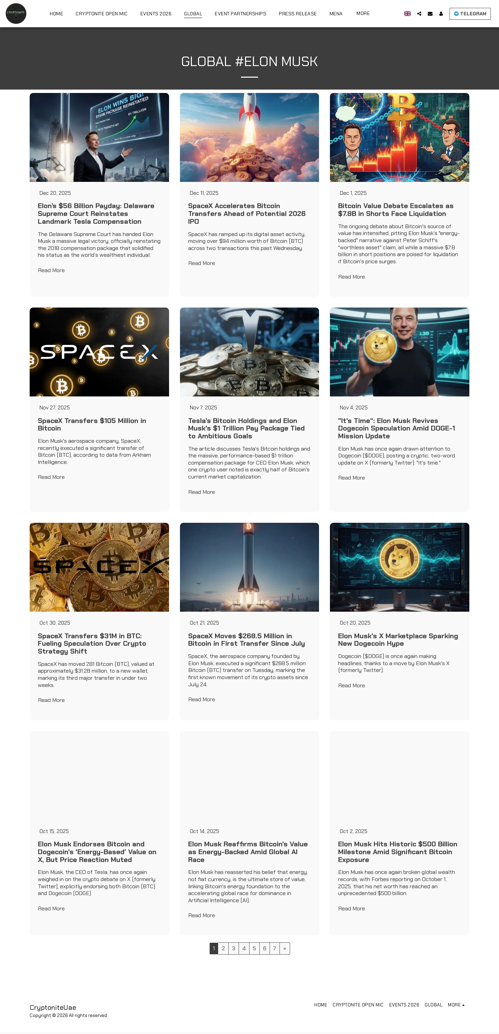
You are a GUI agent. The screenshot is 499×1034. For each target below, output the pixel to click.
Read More (51, 270)
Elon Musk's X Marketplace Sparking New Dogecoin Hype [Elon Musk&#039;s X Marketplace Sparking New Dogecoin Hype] (398, 641)
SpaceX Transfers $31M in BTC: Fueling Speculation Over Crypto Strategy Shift (92, 645)
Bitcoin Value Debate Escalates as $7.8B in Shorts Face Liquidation (396, 210)
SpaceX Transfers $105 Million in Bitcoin (92, 425)
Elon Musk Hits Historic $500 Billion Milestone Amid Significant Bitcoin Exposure (397, 853)
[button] (419, 13)
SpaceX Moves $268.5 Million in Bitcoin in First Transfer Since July (246, 641)
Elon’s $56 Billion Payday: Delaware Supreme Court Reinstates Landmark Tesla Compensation (96, 214)
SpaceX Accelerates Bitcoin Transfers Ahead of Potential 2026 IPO (247, 214)
